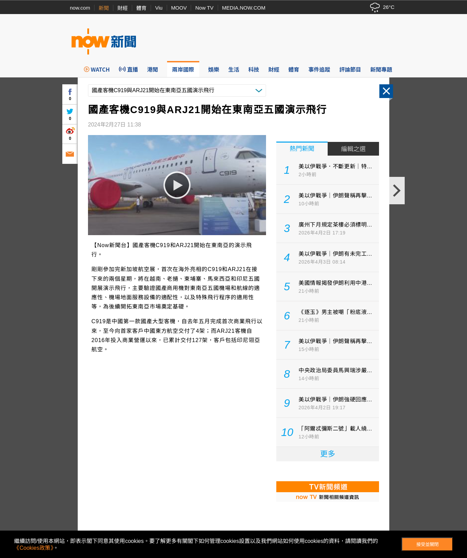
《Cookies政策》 (33, 548)
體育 (141, 8)
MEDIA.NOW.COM (244, 8)
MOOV (179, 8)
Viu (158, 8)
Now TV (204, 8)
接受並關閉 (427, 544)
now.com (80, 8)
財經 (122, 8)
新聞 (104, 8)
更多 (327, 454)
